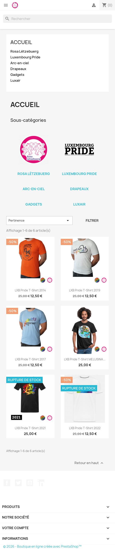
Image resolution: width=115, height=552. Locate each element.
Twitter (18, 482)
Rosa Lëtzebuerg (24, 51)
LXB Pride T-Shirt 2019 (84, 290)
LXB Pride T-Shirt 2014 (30, 290)
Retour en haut (89, 463)
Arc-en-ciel (19, 63)
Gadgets (17, 75)
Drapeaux (18, 69)
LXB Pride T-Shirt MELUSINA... (84, 359)
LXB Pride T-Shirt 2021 (30, 428)
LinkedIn (41, 482)
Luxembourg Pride (25, 57)
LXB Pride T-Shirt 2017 (30, 359)
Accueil (21, 42)
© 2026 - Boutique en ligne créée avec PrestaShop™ (42, 546)
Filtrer (92, 220)
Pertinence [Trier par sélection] (39, 220)
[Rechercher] (57, 19)
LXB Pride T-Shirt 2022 (84, 428)
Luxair (15, 80)
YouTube (29, 482)
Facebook (7, 482)
